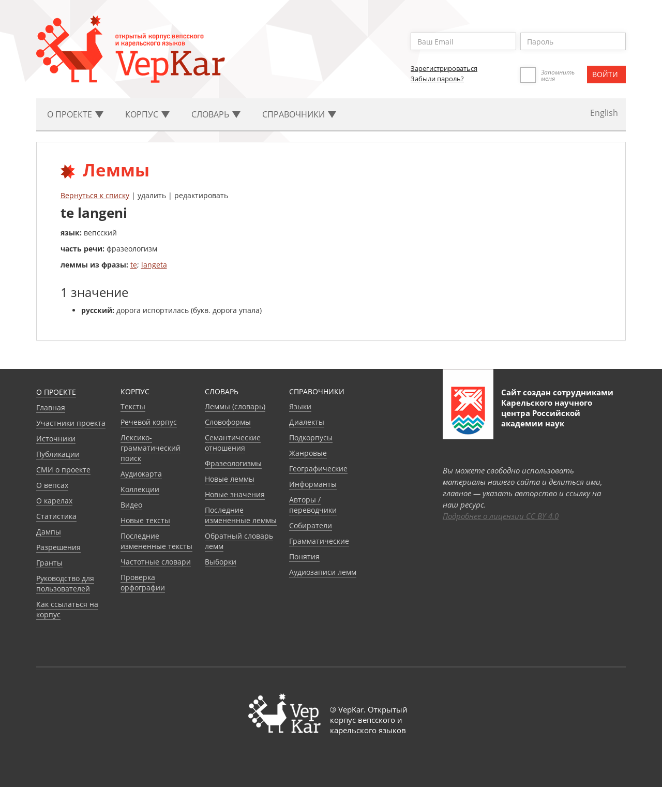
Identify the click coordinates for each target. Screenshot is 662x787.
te (133, 265)
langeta (154, 265)
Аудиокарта (141, 474)
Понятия (304, 556)
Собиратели (310, 525)
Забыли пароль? (437, 78)
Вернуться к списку (95, 195)
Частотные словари (156, 562)
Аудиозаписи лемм (322, 572)
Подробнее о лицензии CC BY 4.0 (501, 516)
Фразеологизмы (233, 463)
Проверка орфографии (143, 582)
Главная (50, 407)
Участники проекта (71, 423)
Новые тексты (145, 520)
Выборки (220, 562)
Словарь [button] (215, 114)
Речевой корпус (149, 422)
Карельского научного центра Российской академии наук (546, 412)
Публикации (58, 454)
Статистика (56, 516)
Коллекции (140, 489)
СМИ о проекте (63, 469)
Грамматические (319, 541)
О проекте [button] (75, 114)
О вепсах (52, 485)
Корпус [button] (147, 114)
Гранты (49, 563)
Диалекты (306, 422)
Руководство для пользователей (65, 583)
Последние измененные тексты (156, 541)
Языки (300, 406)
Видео (131, 505)
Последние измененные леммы (241, 515)
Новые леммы (229, 479)
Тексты (133, 406)
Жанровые (308, 453)
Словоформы (228, 422)
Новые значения (235, 494)
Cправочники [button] (299, 114)
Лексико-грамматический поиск (150, 448)
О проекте (56, 392)
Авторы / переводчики (313, 505)
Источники (56, 438)
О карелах (54, 501)
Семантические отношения (233, 443)
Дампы (48, 532)
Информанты (313, 484)
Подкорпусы (311, 437)
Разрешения (58, 547)
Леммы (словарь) (235, 406)
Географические (318, 468)
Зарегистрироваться (444, 68)
